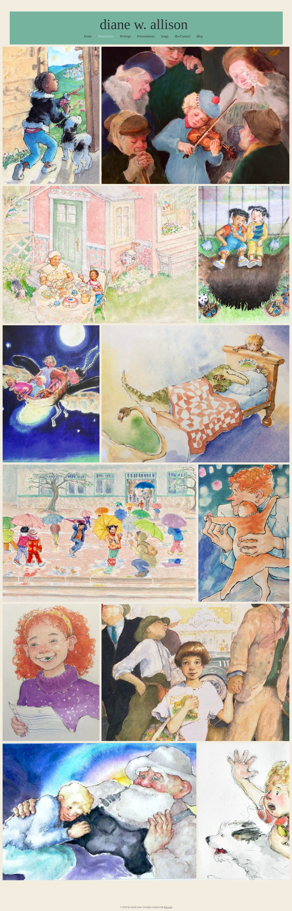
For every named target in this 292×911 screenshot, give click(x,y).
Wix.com (168, 907)
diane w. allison (144, 24)
